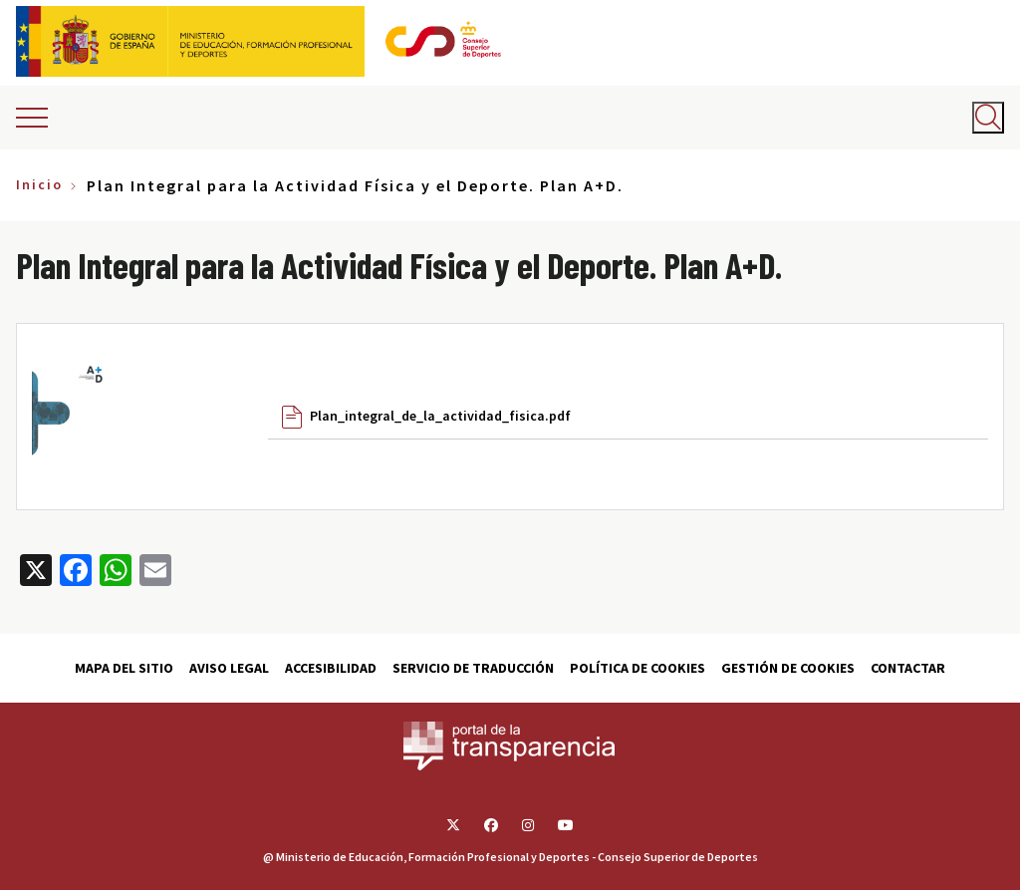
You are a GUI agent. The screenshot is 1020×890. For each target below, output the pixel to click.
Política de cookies (637, 668)
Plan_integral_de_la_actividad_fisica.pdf (440, 416)
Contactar (908, 668)
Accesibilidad (331, 668)
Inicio (39, 184)
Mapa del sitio (124, 668)
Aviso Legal (229, 668)
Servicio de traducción (473, 668)
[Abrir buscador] (988, 118)
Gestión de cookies (788, 668)
